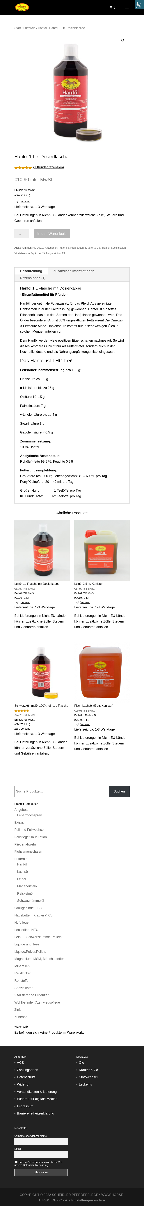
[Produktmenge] (21, 233)
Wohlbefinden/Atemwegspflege (37, 1002)
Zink (17, 1009)
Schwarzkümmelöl (30, 901)
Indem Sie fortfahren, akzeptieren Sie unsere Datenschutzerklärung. (38, 1164)
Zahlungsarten (27, 1070)
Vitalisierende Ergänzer (27, 253)
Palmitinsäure (30, 406)
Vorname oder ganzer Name (30, 1135)
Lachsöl (23, 872)
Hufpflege (21, 922)
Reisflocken (22, 973)
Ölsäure (26, 397)
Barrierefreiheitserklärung (35, 1113)
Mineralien (22, 966)
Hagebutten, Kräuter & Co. (85, 247)
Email (17, 1148)
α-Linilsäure (28, 388)
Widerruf (23, 1084)
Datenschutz (26, 1077)
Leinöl (21, 879)
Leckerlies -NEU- (26, 930)
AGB (20, 1062)
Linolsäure (27, 379)
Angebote (21, 810)
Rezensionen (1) (32, 278)
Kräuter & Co (88, 1070)
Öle (81, 1062)
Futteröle (29, 28)
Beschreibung (31, 271)
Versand (25, 201)
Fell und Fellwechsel (29, 830)
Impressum (25, 1106)
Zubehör (20, 1017)
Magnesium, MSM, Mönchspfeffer (39, 959)
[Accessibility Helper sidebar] (139, 4)
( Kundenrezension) (48, 167)
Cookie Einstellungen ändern (82, 1200)
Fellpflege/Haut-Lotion (30, 837)
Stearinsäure (29, 423)
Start (17, 28)
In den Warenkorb (51, 234)
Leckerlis (85, 1084)
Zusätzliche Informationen (73, 271)
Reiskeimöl (25, 893)
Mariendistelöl (27, 886)
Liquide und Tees (26, 944)
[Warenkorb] (111, 7)
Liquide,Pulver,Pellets (30, 952)
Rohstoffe (21, 980)
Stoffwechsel (88, 1077)
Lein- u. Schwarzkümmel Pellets (37, 937)
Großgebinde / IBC (28, 908)
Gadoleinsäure (31, 432)
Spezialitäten (118, 247)
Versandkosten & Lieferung (37, 1092)
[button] (123, 40)
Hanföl (42, 28)
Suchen (119, 791)
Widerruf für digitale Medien (37, 1099)
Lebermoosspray (29, 815)
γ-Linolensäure (31, 414)
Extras (19, 822)
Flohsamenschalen (28, 851)
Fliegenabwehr (25, 844)
